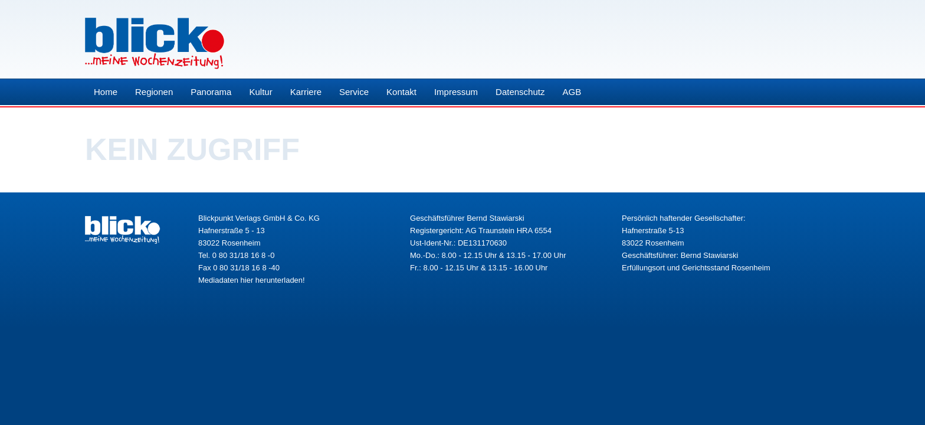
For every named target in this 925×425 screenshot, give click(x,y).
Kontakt (401, 92)
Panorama (211, 92)
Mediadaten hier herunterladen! (251, 280)
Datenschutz (520, 92)
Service (354, 92)
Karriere (306, 92)
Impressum (456, 92)
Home (105, 92)
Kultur (260, 92)
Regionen (154, 92)
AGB (571, 92)
